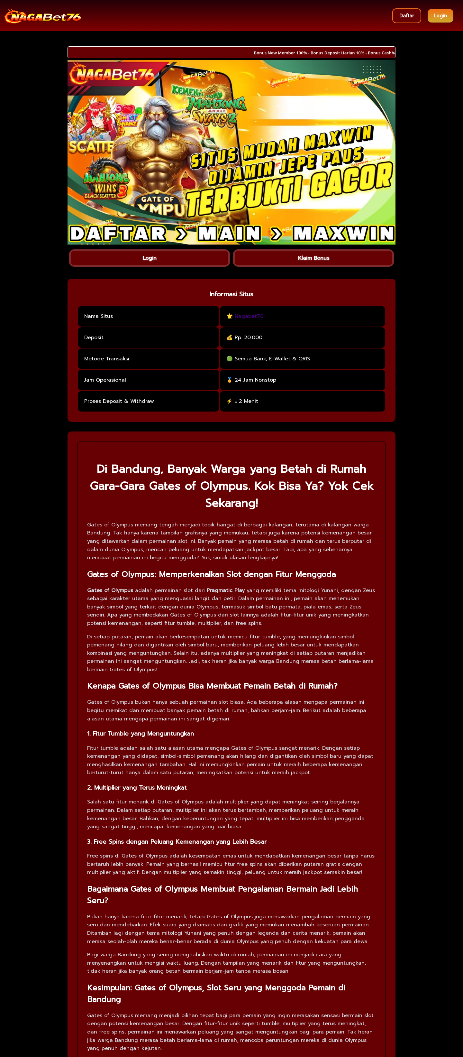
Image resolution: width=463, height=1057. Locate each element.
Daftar (406, 15)
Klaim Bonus (313, 258)
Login (440, 15)
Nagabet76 (249, 316)
